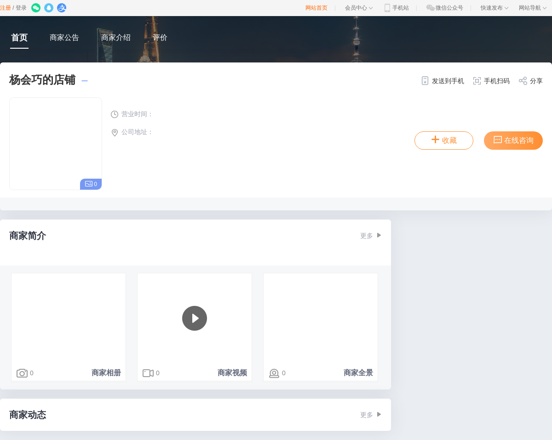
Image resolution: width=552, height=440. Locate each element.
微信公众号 (444, 8)
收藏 (444, 139)
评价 (160, 37)
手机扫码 (491, 81)
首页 (19, 37)
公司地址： (132, 131)
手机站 (395, 8)
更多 (371, 235)
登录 (21, 8)
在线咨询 (513, 139)
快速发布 (494, 8)
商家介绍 (116, 37)
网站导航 (532, 8)
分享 (530, 81)
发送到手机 (442, 81)
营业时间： (132, 114)
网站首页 (316, 8)
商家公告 (64, 37)
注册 (5, 8)
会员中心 (359, 8)
